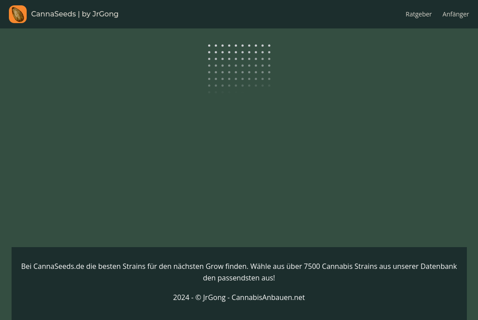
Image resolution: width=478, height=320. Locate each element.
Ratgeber (419, 14)
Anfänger (455, 14)
